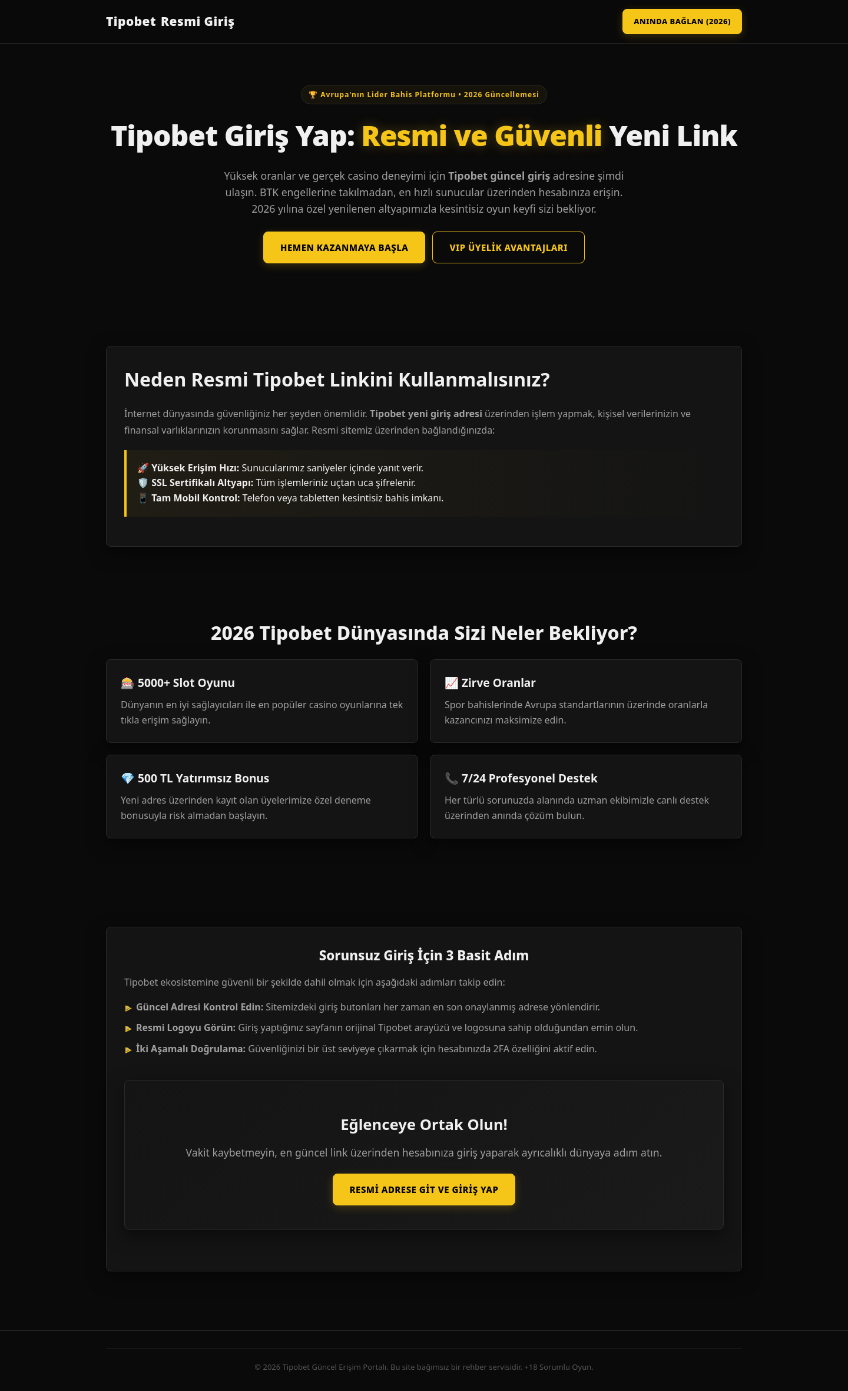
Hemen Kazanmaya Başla (344, 247)
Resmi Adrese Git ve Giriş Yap (424, 1189)
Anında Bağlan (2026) (682, 21)
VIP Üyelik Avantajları (508, 247)
